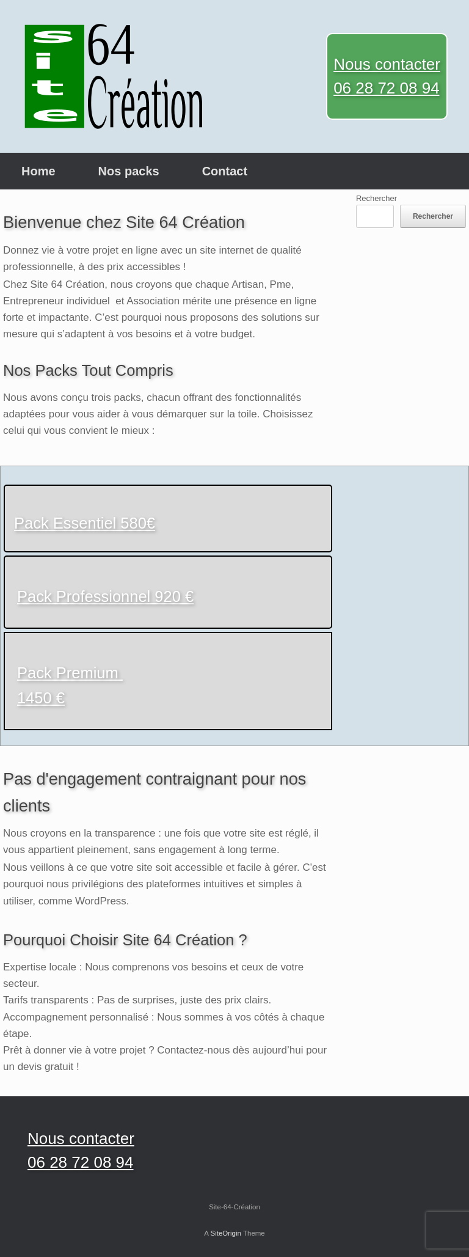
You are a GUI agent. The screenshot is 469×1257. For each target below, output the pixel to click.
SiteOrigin (225, 1233)
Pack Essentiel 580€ (84, 523)
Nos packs (128, 171)
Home (38, 171)
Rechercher (376, 198)
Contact (224, 171)
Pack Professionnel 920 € (105, 596)
